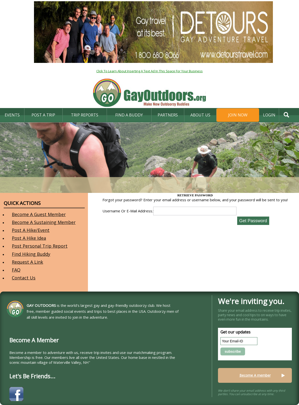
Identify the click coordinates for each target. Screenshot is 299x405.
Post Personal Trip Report (39, 246)
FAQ (16, 270)
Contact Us (23, 278)
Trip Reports (84, 115)
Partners (168, 115)
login (269, 115)
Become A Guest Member (39, 214)
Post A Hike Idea (29, 238)
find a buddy (129, 115)
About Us (200, 115)
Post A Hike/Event (31, 230)
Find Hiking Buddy (31, 254)
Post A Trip (43, 115)
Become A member (255, 375)
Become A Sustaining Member (44, 222)
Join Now (238, 115)
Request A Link (27, 262)
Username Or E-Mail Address (127, 210)
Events (12, 115)
